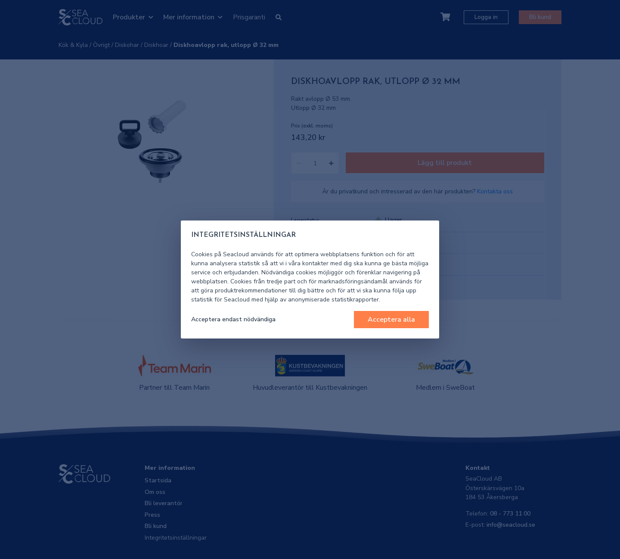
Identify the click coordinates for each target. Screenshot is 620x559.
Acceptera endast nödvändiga (233, 319)
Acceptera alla (391, 319)
